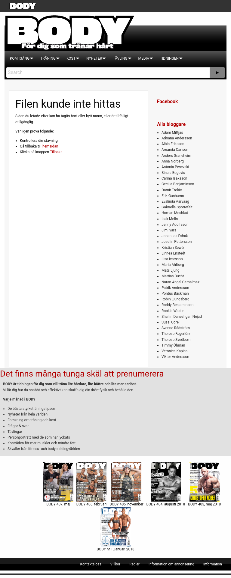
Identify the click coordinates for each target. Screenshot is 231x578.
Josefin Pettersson (177, 242)
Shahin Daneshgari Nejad (182, 316)
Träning (48, 58)
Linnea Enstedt (173, 253)
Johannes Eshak (175, 236)
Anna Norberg (173, 161)
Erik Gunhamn (173, 196)
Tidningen (169, 58)
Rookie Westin (173, 311)
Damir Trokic (172, 190)
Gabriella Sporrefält (177, 207)
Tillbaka (56, 152)
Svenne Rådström (176, 328)
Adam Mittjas (172, 132)
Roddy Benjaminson (177, 305)
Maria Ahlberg (173, 265)
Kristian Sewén (173, 248)
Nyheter (94, 58)
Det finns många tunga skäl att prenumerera (82, 374)
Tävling (120, 58)
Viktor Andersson (175, 357)
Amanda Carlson (175, 149)
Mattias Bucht (173, 276)
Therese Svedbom (176, 340)
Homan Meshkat (175, 213)
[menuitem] (20, 58)
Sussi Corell (171, 322)
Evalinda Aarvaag (175, 201)
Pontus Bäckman (175, 293)
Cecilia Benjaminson (178, 184)
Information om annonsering (171, 564)
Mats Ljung (170, 270)
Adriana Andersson (177, 138)
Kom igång (19, 58)
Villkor (115, 564)
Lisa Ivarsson (172, 259)
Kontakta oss (90, 564)
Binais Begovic (173, 173)
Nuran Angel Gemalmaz (180, 282)
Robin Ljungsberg (175, 299)
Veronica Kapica (174, 351)
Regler (134, 564)
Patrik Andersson (175, 288)
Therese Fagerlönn (176, 334)
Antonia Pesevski (175, 167)
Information (212, 564)
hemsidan (50, 146)
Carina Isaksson (174, 178)
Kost (70, 58)
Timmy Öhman (173, 345)
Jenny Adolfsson (175, 224)
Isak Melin (170, 219)
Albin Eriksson (173, 144)
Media (143, 58)
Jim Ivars (169, 230)
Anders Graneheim (176, 155)
